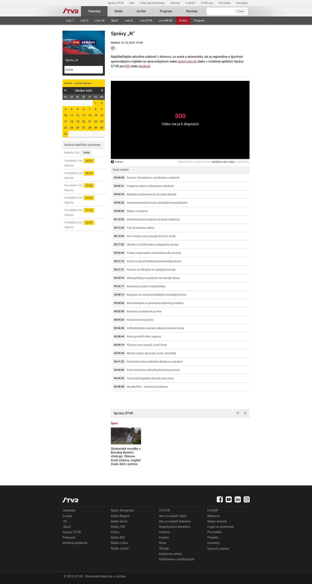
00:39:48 (119, 353)
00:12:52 (119, 227)
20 (83, 121)
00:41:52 (119, 361)
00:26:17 (119, 286)
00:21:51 (119, 269)
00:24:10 (119, 277)
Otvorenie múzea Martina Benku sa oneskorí (155, 361)
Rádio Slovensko (122, 510)
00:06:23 (119, 202)
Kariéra (164, 537)
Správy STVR (116, 3)
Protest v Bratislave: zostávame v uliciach (153, 177)
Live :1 (70, 20)
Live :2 (84, 20)
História (175, 3)
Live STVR (146, 20)
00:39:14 (119, 344)
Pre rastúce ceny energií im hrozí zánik (151, 236)
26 (77, 127)
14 (89, 115)
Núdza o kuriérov (137, 211)
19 (77, 121)
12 (77, 115)
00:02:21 (119, 185)
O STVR (164, 510)
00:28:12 (119, 294)
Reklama (213, 516)
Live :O (129, 20)
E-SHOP (191, 3)
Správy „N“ (72, 60)
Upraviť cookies (218, 549)
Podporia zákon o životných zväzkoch (150, 186)
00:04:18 (119, 194)
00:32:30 (119, 311)
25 (71, 127)
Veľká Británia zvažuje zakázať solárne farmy (155, 328)
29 (95, 127)
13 (83, 115)
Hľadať (240, 11)
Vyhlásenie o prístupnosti (176, 559)
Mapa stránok (217, 521)
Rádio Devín (119, 521)
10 (65, 115)
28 (89, 127)
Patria (115, 532)
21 (89, 121)
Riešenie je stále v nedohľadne (146, 286)
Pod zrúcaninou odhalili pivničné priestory (153, 370)
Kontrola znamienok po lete (144, 311)
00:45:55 (119, 378)
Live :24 (99, 20)
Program (199, 20)
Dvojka (67, 516)
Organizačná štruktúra (174, 527)
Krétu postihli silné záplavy (144, 336)
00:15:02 (119, 236)
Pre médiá (224, 3)
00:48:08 (119, 386)
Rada (162, 543)
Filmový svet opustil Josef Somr (147, 344)
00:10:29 (119, 219)
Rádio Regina (120, 516)
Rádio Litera (119, 543)
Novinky (192, 11)
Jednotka (69, 510)
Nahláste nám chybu (223, 161)
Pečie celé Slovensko (152, 3)
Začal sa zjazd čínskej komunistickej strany (154, 261)
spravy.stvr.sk (187, 61)
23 (101, 121)
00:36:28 (119, 328)
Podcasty (69, 537)
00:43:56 (119, 369)
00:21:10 (119, 261)
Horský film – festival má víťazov (147, 386)
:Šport (66, 527)
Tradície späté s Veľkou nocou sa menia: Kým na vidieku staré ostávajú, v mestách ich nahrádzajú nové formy (161, 460)
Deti (132, 3)
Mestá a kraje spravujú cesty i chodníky (151, 353)
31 (65, 133)
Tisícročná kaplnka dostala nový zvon (150, 378)
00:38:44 (119, 336)
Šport (114, 20)
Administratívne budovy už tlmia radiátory (153, 219)
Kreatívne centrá (170, 554)
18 (71, 121)
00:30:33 (119, 302)
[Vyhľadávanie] (227, 11)
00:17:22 (119, 244)
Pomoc (117, 161)
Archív (183, 20)
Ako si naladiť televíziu (175, 521)
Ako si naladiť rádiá (172, 516)
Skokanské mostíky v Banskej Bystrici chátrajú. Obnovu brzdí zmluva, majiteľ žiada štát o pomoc (126, 456)
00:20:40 (119, 252)
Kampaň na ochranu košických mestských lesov (156, 294)
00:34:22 (119, 319)
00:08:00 (119, 210)
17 (65, 121)
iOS (127, 66)
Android (144, 66)
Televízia (94, 11)
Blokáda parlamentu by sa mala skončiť (151, 194)
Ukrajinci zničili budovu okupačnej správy (153, 244)
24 (65, 127)
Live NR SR (165, 20)
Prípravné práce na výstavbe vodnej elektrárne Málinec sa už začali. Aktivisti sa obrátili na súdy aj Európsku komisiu (198, 458)
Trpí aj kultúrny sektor (140, 227)
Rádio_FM (118, 527)
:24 (64, 521)
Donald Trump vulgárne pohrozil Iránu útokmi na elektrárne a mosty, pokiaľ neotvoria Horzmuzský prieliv (233, 458)
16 (101, 115)
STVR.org (207, 3)
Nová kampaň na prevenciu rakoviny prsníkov (155, 303)
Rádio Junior (120, 548)
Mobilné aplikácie (74, 543)
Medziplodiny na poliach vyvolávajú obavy (153, 278)
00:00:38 (119, 177)
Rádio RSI (118, 537)
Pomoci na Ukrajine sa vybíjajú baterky (151, 269)
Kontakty (242, 3)
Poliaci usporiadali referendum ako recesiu (154, 252)
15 (95, 115)
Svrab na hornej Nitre (140, 319)
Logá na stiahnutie (220, 527)
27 (83, 127)
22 (95, 121)
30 (101, 127)
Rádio (119, 11)
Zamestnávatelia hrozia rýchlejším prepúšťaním (157, 202)
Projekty (213, 537)
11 (71, 115)
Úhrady (164, 548)
